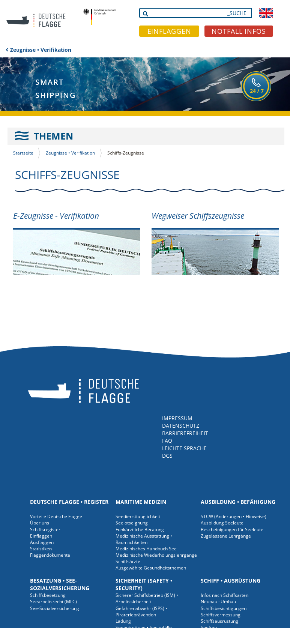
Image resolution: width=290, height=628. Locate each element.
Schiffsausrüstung (219, 621)
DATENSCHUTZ (180, 425)
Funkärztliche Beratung (140, 529)
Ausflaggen (42, 542)
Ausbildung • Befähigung (238, 501)
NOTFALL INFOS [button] (239, 31)
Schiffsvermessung (220, 614)
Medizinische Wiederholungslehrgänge (156, 555)
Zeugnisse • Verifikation (40, 49)
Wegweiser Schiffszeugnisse (198, 215)
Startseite (23, 153)
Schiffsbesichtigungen (223, 608)
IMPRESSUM (177, 418)
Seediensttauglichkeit (138, 516)
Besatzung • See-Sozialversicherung (59, 584)
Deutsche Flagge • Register (69, 501)
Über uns (39, 523)
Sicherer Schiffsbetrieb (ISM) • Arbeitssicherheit (147, 598)
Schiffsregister (45, 529)
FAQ (167, 440)
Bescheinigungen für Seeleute (232, 529)
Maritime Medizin (141, 501)
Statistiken (41, 548)
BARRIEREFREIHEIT (185, 433)
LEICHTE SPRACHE (184, 448)
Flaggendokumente (50, 555)
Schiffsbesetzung (48, 595)
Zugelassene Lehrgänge (226, 536)
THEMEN (53, 135)
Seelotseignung (132, 523)
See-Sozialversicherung (54, 608)
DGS (167, 455)
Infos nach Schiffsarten (224, 595)
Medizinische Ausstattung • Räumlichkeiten (144, 539)
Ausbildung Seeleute (222, 523)
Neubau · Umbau (218, 601)
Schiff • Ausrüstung (230, 580)
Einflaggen (41, 536)
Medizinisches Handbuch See (146, 548)
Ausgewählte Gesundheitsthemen (151, 568)
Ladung (123, 621)
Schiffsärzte (128, 561)
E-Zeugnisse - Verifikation (56, 215)
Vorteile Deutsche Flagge (56, 516)
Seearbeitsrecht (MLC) (53, 601)
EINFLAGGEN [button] (169, 31)
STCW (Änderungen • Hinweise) (233, 516)
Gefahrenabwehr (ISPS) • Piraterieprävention (141, 611)
